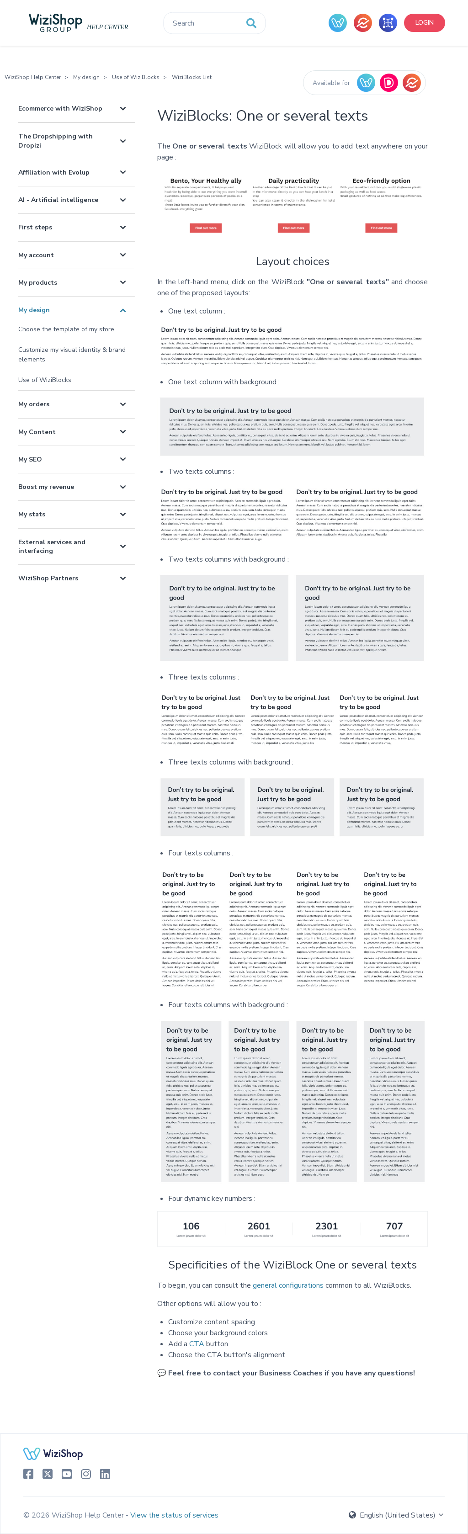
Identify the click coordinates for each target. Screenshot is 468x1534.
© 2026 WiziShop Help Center (74, 1515)
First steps (35, 227)
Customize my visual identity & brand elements (72, 354)
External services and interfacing (51, 546)
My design (86, 77)
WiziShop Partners (48, 578)
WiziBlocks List (192, 77)
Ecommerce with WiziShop (60, 108)
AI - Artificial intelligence (58, 200)
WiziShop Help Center (33, 77)
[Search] (214, 23)
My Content (37, 432)
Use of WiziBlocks (136, 77)
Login (424, 22)
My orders (33, 404)
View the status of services (174, 1515)
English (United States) (397, 1515)
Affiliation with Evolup (54, 172)
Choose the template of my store (66, 329)
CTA (196, 1344)
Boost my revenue (46, 487)
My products (37, 282)
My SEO (30, 459)
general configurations (288, 1285)
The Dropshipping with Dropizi (55, 140)
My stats (31, 514)
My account (36, 255)
